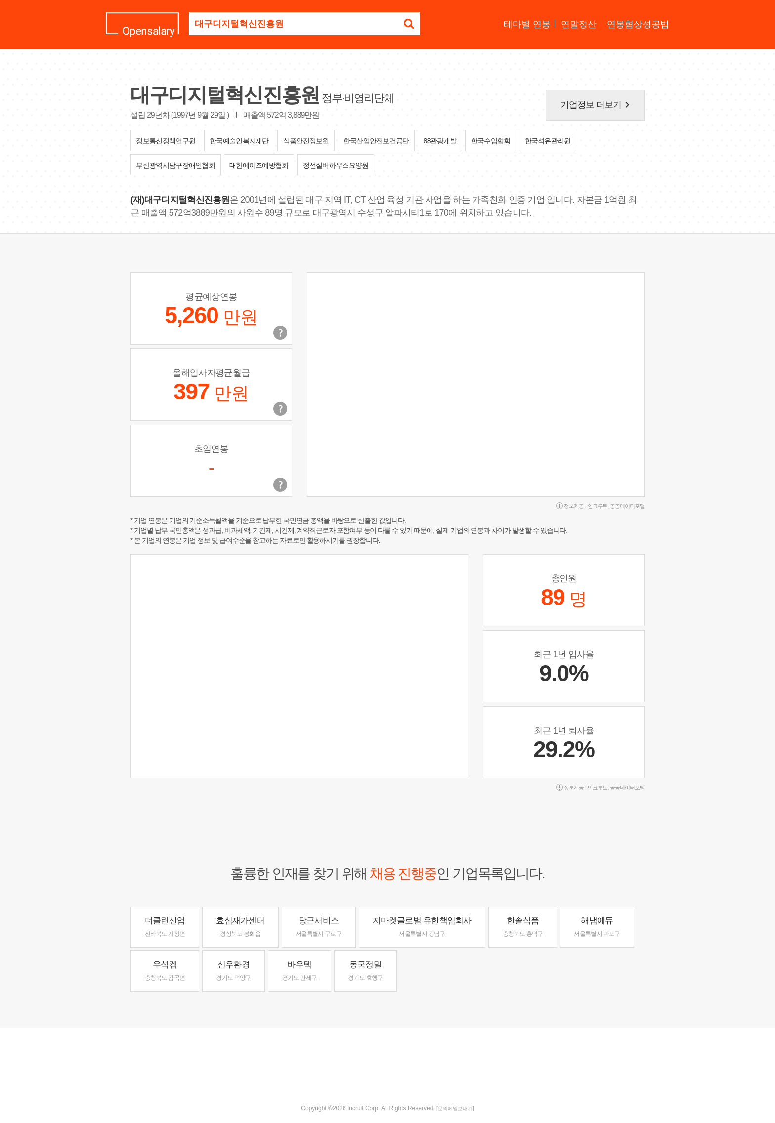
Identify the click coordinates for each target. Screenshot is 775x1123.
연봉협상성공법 (638, 24)
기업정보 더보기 (597, 105)
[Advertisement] (387, 1059)
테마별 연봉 (527, 24)
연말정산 (579, 24)
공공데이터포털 (627, 506)
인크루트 (597, 506)
